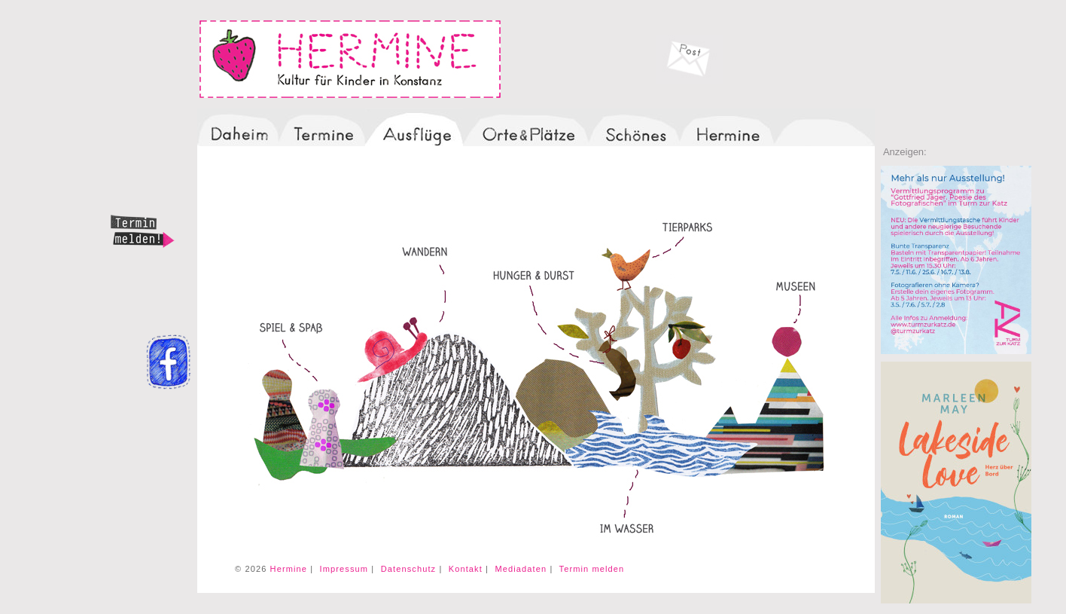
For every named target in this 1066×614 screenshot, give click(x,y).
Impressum (344, 568)
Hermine (288, 568)
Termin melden (592, 568)
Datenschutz (409, 568)
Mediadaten (521, 568)
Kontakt (466, 568)
